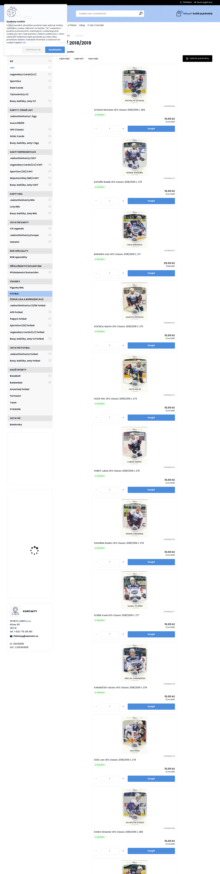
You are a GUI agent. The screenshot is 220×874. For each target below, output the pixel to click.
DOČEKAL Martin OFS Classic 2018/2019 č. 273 (192, 111)
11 (158, 854)
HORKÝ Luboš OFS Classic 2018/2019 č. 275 (112, 190)
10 (153, 854)
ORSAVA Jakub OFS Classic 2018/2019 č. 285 (191, 347)
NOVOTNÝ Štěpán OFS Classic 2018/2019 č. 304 (192, 660)
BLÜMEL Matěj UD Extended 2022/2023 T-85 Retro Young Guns (38, 538)
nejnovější (93, 58)
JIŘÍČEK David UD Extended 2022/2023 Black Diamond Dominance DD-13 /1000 (38, 575)
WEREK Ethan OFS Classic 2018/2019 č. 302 (151, 660)
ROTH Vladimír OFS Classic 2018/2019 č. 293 (152, 503)
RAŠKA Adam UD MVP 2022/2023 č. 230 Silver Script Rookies (37, 505)
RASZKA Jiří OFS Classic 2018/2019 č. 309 (189, 739)
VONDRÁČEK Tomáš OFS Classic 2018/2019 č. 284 (151, 347)
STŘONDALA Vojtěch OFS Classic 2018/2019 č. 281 (189, 268)
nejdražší (78, 58)
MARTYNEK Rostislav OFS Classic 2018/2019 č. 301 (112, 660)
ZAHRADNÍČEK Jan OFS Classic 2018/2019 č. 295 (73, 582)
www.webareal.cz (121, 871)
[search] (140, 13)
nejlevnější (64, 58)
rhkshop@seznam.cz (25, 636)
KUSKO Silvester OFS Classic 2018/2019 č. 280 (153, 268)
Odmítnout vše (33, 49)
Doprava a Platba (67, 25)
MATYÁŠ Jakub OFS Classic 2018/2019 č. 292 (113, 503)
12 (163, 854)
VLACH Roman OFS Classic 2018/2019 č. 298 (191, 582)
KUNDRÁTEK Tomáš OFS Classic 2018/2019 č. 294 (189, 503)
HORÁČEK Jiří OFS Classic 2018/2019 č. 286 (74, 425)
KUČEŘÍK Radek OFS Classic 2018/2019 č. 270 (114, 111)
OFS (68, 35)
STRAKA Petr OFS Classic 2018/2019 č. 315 (189, 817)
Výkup (82, 25)
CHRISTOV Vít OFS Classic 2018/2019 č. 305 (74, 739)
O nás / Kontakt (95, 25)
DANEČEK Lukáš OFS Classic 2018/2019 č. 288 (153, 425)
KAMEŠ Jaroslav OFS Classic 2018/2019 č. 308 (153, 739)
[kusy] (66, 135)
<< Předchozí (97, 854)
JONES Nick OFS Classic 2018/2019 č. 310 (73, 817)
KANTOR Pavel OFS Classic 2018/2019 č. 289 (190, 425)
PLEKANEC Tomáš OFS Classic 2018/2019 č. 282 (76, 347)
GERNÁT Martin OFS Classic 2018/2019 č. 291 (75, 503)
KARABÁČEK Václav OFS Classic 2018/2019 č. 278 (73, 268)
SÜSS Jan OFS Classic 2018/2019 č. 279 (111, 268)
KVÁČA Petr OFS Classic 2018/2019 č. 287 (112, 425)
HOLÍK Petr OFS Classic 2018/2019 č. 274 (72, 190)
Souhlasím (55, 49)
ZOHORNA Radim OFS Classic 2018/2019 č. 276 (153, 190)
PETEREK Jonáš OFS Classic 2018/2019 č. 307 (113, 739)
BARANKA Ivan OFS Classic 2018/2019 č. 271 (152, 111)
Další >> (174, 854)
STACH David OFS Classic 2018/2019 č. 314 (152, 817)
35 (168, 854)
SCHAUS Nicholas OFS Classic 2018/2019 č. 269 (73, 111)
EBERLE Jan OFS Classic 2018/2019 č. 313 (111, 817)
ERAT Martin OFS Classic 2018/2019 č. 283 (112, 347)
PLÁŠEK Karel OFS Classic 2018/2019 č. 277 (190, 190)
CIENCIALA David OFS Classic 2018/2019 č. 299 (76, 660)
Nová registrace (204, 2)
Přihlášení (187, 2)
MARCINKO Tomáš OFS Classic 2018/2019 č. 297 (151, 582)
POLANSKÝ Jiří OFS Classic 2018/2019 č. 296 (113, 582)
